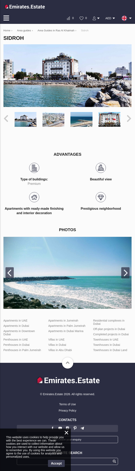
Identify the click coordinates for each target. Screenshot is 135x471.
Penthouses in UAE (15, 339)
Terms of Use (67, 404)
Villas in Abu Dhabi (60, 350)
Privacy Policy (67, 410)
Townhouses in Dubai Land (110, 350)
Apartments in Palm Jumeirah (66, 325)
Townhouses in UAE (105, 339)
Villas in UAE (56, 339)
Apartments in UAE (15, 320)
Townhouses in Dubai (106, 344)
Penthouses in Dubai (16, 344)
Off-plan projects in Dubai (109, 329)
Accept (56, 463)
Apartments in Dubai (16, 325)
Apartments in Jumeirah (63, 320)
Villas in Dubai (57, 344)
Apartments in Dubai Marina (65, 331)
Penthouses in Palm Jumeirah (22, 350)
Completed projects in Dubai (111, 334)
